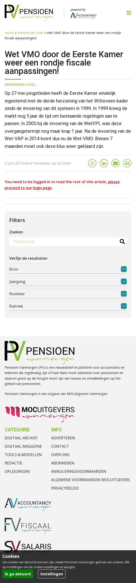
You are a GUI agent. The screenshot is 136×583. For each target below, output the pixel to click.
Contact (60, 446)
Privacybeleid (65, 488)
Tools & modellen (23, 454)
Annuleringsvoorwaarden (78, 471)
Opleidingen (17, 471)
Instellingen (51, 573)
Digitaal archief (21, 438)
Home (9, 32)
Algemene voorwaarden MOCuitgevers (90, 479)
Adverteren (63, 438)
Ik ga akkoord (18, 573)
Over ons (60, 454)
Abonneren (62, 463)
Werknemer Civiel (30, 32)
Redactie (13, 463)
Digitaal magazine (23, 446)
